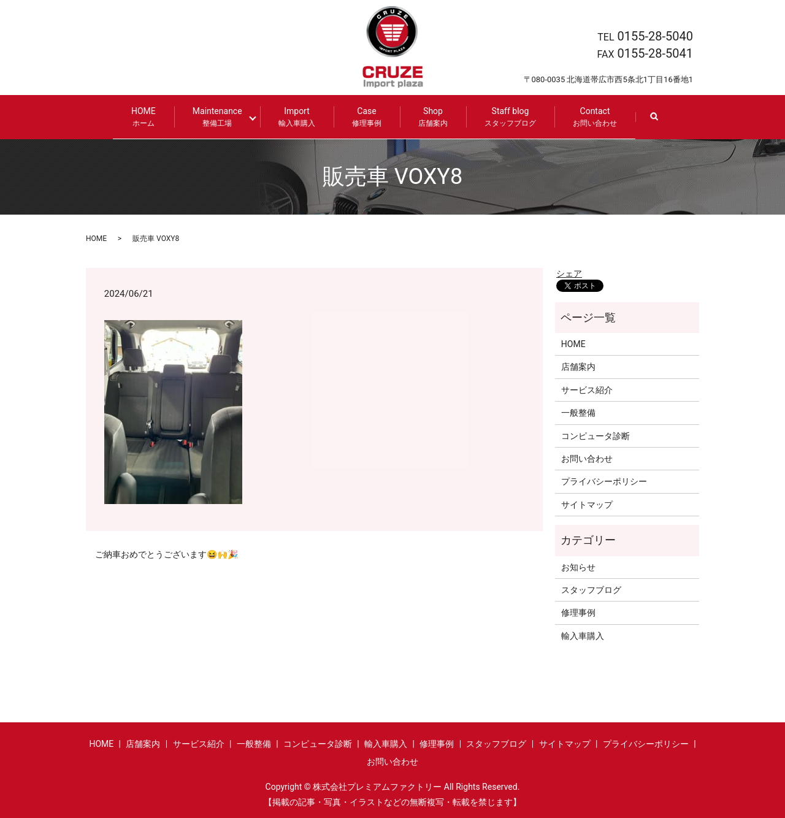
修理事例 (578, 612)
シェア (569, 272)
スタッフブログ (591, 589)
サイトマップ (587, 503)
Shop (428, 116)
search (658, 122)
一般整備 (578, 412)
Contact (590, 116)
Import (292, 116)
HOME (148, 116)
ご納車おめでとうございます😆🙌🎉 (166, 554)
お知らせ (578, 566)
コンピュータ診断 (595, 435)
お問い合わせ (587, 458)
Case (362, 116)
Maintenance (222, 116)
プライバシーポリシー (604, 481)
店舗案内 (578, 366)
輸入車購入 (582, 635)
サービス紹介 (587, 389)
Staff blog (505, 116)
